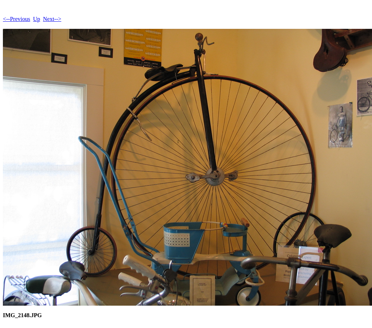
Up (36, 19)
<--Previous (16, 19)
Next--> (52, 19)
